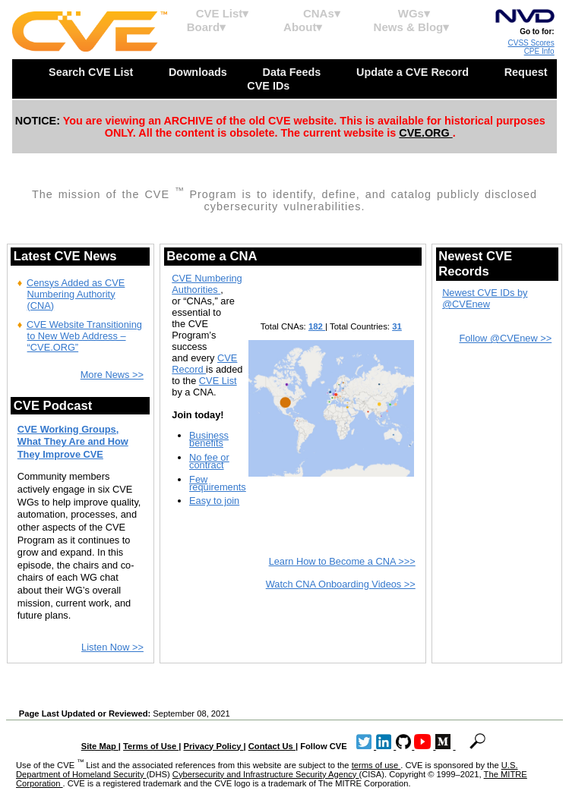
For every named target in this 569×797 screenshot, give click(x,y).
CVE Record (204, 363)
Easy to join (214, 500)
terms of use (376, 765)
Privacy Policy (214, 746)
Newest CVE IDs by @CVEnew (484, 298)
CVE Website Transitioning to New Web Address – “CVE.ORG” (84, 336)
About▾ (302, 26)
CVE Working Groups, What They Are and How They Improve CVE (72, 442)
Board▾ (206, 26)
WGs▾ (414, 13)
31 (397, 326)
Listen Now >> (112, 647)
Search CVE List (92, 72)
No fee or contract (209, 461)
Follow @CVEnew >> (505, 338)
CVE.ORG (425, 133)
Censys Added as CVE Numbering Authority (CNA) (76, 294)
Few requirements (217, 483)
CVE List (218, 380)
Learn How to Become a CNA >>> (342, 561)
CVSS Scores (531, 43)
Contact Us (272, 746)
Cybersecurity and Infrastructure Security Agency (265, 774)
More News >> (112, 374)
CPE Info (539, 51)
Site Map (100, 746)
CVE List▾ (222, 13)
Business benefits (209, 439)
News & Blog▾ (412, 26)
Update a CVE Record (414, 72)
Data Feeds (293, 72)
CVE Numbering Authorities (207, 283)
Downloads (199, 72)
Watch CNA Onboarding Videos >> (341, 584)
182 (316, 326)
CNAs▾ (321, 13)
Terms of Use (151, 746)
